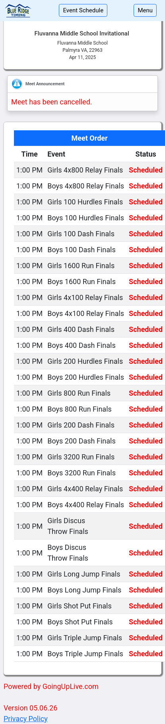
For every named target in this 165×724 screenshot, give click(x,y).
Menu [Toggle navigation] (145, 10)
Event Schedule (83, 10)
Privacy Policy (26, 718)
